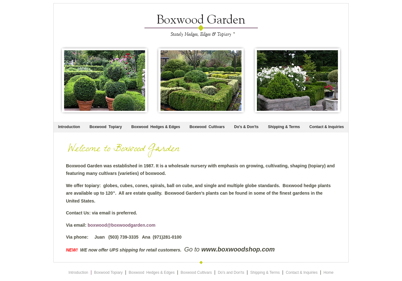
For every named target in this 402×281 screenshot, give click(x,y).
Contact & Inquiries (326, 127)
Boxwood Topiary (106, 127)
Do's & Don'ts (246, 127)
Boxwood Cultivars (196, 272)
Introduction (69, 127)
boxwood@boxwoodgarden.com (121, 225)
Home (328, 272)
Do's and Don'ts (231, 272)
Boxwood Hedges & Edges (155, 127)
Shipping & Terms (284, 127)
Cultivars (217, 127)
